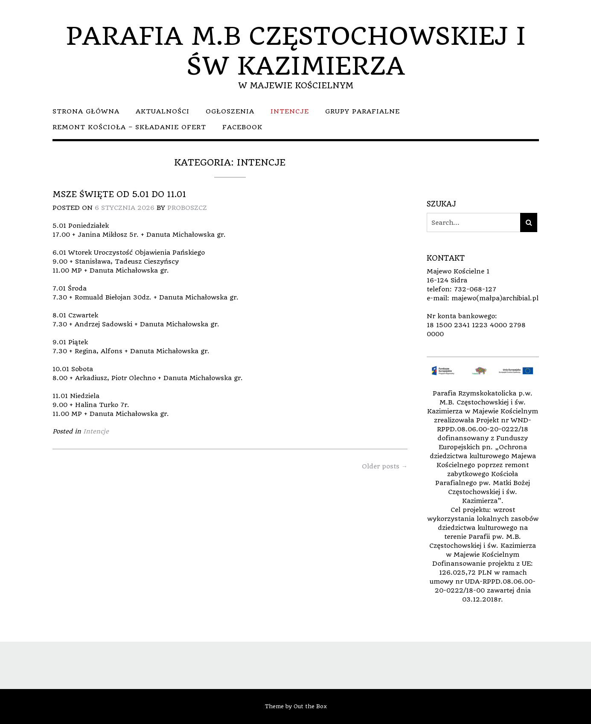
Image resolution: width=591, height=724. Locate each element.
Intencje (290, 111)
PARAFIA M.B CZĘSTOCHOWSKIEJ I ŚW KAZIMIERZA (296, 51)
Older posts (385, 466)
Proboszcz (187, 208)
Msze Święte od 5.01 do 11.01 (119, 194)
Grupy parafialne (362, 111)
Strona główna (85, 111)
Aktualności (162, 111)
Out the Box (310, 706)
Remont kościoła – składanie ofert (129, 127)
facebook (242, 127)
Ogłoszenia (230, 111)
